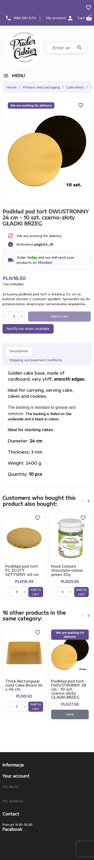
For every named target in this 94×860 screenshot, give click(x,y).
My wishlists (13, 801)
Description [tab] (19, 351)
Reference (25, 244)
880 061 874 (25, 18)
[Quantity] (14, 316)
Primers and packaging (41, 87)
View (70, 714)
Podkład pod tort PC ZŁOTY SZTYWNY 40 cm (22, 570)
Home (12, 87)
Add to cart (59, 316)
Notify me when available (28, 329)
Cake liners (75, 87)
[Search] (66, 48)
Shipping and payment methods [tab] (36, 360)
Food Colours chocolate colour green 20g (67, 570)
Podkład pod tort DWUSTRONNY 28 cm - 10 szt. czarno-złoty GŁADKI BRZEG (68, 689)
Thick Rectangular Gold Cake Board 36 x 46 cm (24, 685)
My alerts (10, 787)
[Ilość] (16, 592)
